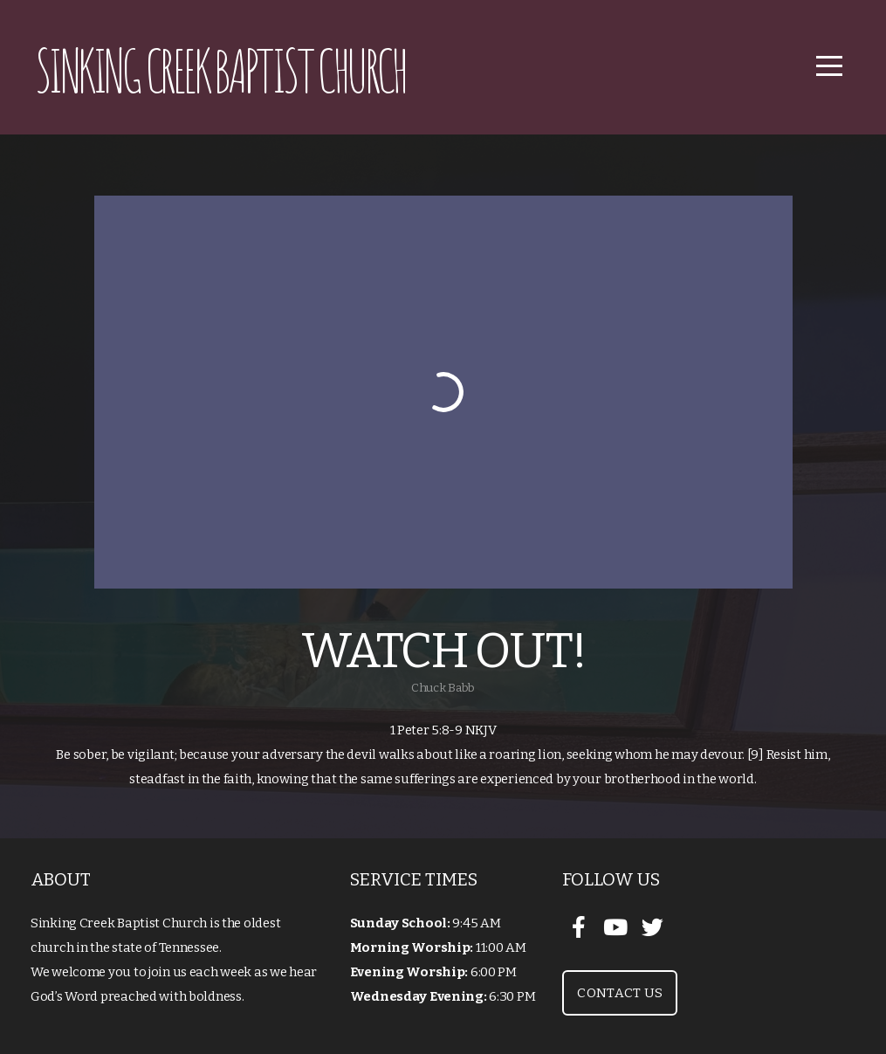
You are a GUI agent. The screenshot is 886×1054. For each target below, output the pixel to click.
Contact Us (620, 993)
